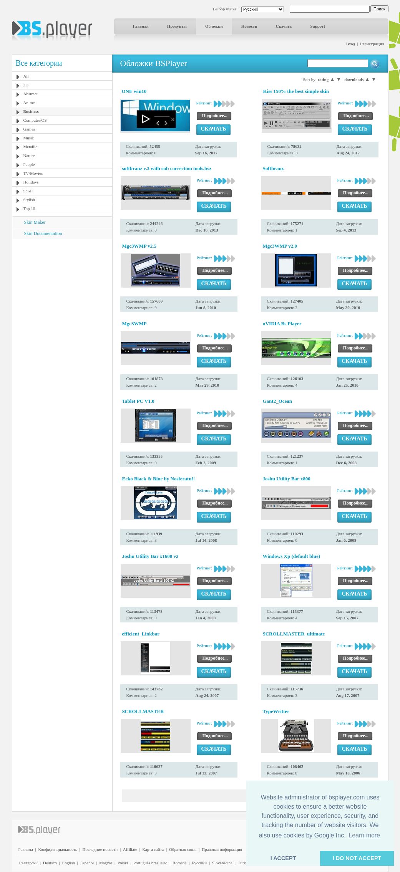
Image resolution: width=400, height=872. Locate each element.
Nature (29, 155)
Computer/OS (35, 120)
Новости (249, 26)
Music (28, 138)
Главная (141, 26)
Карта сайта (153, 849)
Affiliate (130, 849)
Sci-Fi (28, 191)
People (29, 164)
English (68, 862)
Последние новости (100, 849)
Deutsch (50, 862)
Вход (350, 43)
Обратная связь (182, 849)
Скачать (284, 26)
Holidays (31, 182)
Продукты (177, 26)
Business (31, 111)
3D (25, 85)
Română (180, 862)
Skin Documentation (43, 233)
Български (28, 862)
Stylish (29, 199)
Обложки (214, 26)
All (26, 76)
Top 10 (29, 208)
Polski (123, 862)
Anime (29, 102)
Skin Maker (35, 222)
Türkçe (244, 862)
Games (29, 129)
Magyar (105, 862)
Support (317, 26)
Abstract (30, 93)
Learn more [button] (364, 835)
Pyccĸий (199, 862)
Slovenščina (222, 862)
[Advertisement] (62, 287)
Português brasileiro (150, 862)
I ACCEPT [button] (283, 858)
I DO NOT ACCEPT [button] (357, 858)
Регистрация (372, 43)
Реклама (25, 849)
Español (87, 862)
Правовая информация (222, 849)
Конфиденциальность (57, 849)
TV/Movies (33, 173)
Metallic (30, 146)
